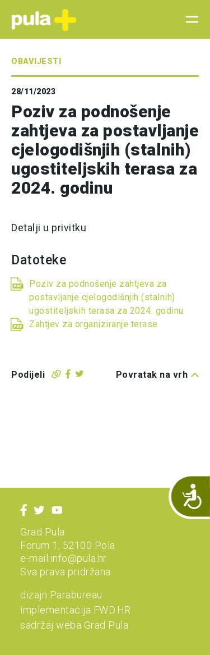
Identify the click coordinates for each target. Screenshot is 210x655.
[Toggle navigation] (189, 19)
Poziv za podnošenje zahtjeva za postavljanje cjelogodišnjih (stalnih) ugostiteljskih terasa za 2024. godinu (106, 297)
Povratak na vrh (157, 374)
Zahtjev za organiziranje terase (93, 324)
